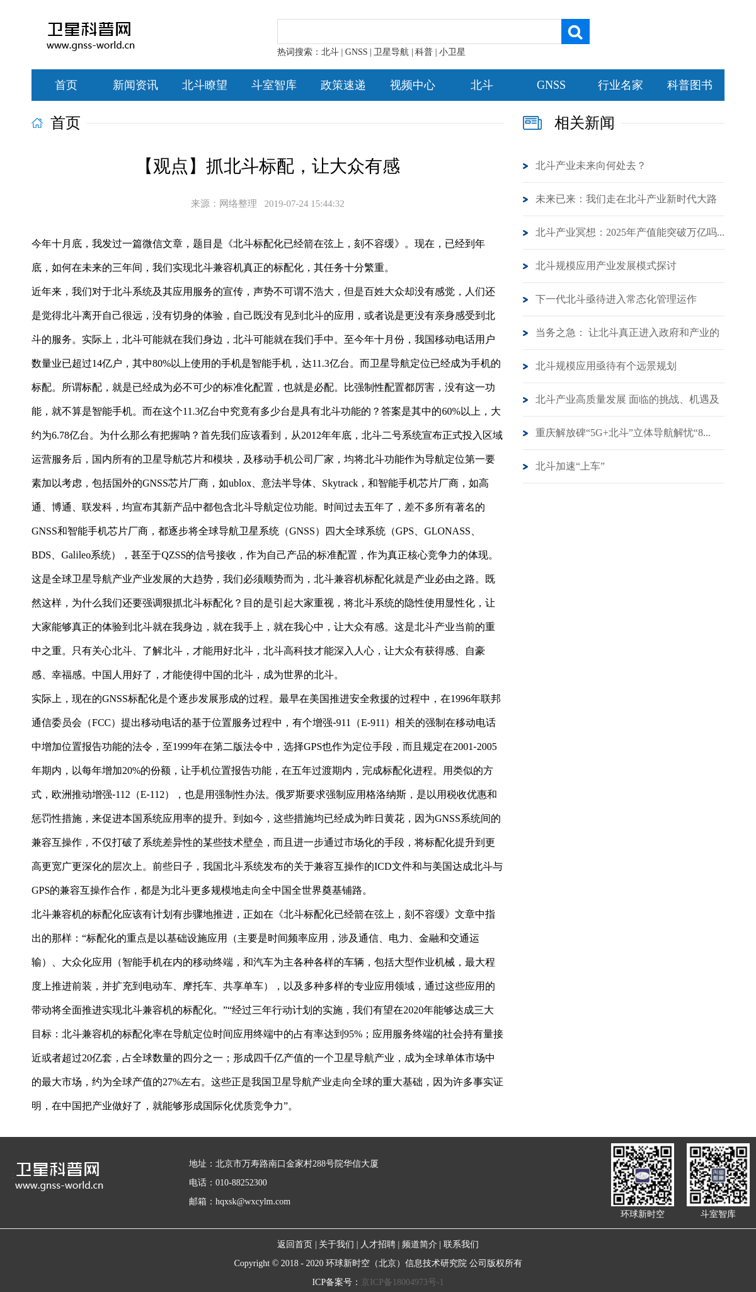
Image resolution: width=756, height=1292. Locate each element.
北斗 (482, 85)
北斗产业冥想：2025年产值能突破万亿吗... (630, 232)
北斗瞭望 (204, 85)
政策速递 (343, 85)
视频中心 (412, 85)
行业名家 (620, 85)
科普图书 (690, 85)
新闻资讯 (135, 85)
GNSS (551, 85)
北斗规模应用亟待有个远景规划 (606, 365)
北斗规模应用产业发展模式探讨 (606, 265)
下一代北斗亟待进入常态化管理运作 (616, 299)
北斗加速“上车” (570, 466)
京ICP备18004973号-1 (402, 1282)
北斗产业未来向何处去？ (591, 165)
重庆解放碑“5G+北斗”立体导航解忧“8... (623, 432)
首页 (66, 85)
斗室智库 (274, 85)
